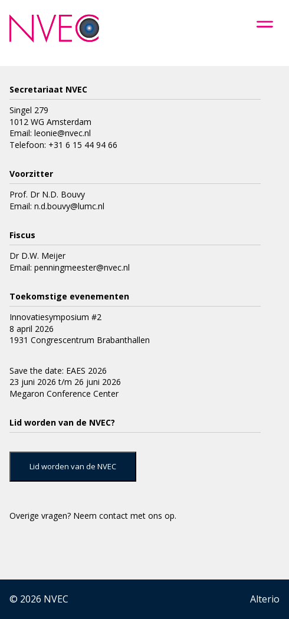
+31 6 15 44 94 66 (82, 144)
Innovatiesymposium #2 (55, 316)
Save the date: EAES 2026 (58, 370)
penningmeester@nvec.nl (82, 267)
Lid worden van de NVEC (72, 466)
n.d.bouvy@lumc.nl (69, 206)
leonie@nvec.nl (62, 133)
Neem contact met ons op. (124, 515)
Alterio (265, 598)
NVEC (56, 598)
